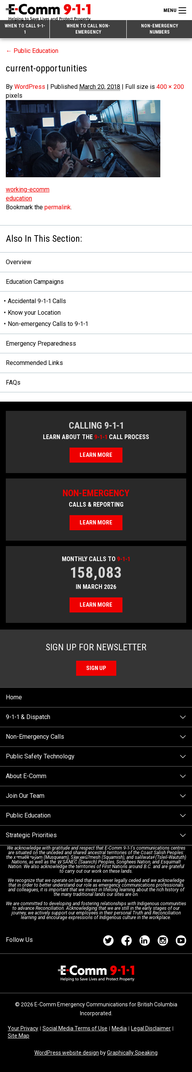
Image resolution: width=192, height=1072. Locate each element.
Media (119, 1028)
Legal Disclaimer (151, 1028)
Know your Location (34, 312)
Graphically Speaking (132, 1053)
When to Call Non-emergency (88, 29)
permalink (57, 207)
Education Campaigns (35, 281)
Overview (18, 262)
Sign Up (96, 668)
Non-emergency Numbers (159, 29)
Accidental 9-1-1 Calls (37, 301)
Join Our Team (25, 795)
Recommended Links (34, 362)
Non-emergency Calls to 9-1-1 (48, 323)
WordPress (29, 86)
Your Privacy (23, 1028)
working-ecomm (27, 189)
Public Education (32, 50)
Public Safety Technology (40, 756)
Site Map (18, 1036)
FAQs (13, 382)
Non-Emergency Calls (35, 736)
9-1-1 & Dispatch (28, 717)
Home (14, 697)
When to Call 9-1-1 (25, 29)
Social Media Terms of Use (74, 1028)
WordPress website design (66, 1053)
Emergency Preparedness (41, 343)
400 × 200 (170, 86)
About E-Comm (26, 776)
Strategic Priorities (31, 835)
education (19, 198)
